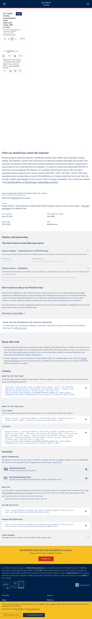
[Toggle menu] (4, 3)
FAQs (84, 580)
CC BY (22, 145)
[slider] (16, 137)
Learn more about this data (24, 143)
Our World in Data (46, 4)
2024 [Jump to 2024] (86, 137)
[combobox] (88, 3)
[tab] (8, 21)
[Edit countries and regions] (78, 21)
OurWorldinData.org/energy (11, 145)
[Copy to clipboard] (83, 388)
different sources (20, 328)
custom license (71, 577)
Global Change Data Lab (36, 572)
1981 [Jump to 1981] (11, 137)
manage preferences (33, 609)
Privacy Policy (18, 609)
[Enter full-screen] (87, 144)
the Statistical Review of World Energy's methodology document (31, 182)
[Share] (82, 144)
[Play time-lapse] (5, 137)
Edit (79, 21)
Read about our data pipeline (13, 313)
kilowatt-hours (17, 198)
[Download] (77, 144)
